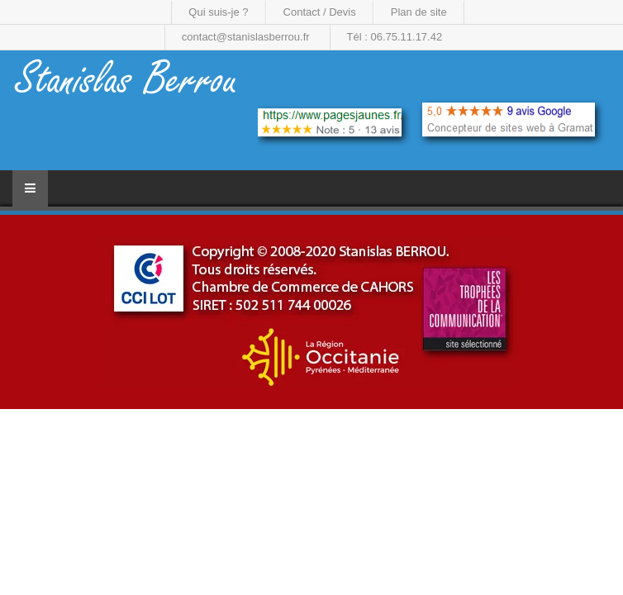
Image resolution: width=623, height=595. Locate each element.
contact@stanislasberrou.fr (246, 37)
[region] (311, 312)
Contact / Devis (319, 12)
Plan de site (419, 12)
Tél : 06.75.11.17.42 (395, 37)
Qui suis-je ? (218, 12)
